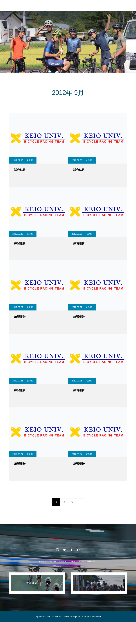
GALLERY (92, 561)
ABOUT (42, 561)
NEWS (62, 561)
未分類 (30, 160)
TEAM (72, 561)
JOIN (81, 561)
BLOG (53, 561)
